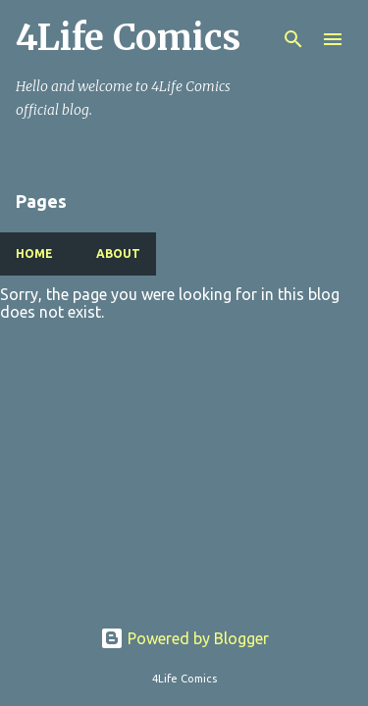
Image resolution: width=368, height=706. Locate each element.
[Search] (293, 39)
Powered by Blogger (184, 638)
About (118, 253)
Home (34, 253)
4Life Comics (128, 38)
